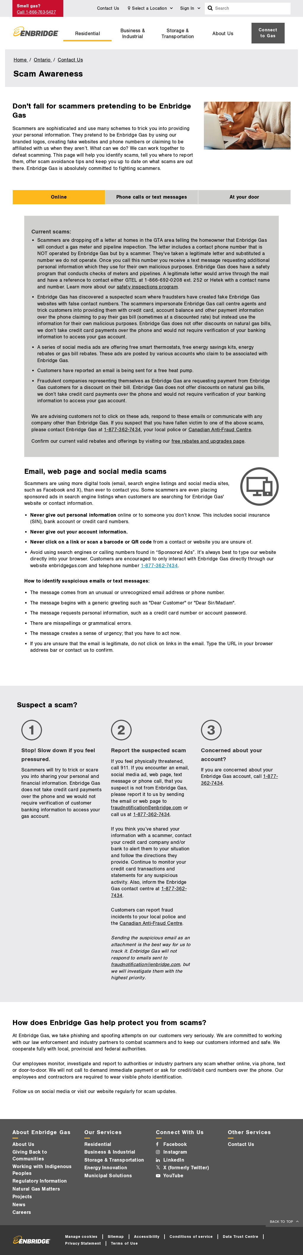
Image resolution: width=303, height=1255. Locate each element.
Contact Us (108, 8)
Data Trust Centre (240, 1236)
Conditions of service (191, 1236)
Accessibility (146, 1236)
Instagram (175, 1152)
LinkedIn (173, 1160)
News (18, 1205)
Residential (87, 34)
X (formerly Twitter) (186, 1168)
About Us (222, 34)
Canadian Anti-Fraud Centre (219, 430)
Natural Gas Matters (36, 1189)
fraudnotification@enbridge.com (146, 808)
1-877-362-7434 (122, 430)
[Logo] (36, 33)
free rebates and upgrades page (208, 441)
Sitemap (116, 1236)
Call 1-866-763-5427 (36, 12)
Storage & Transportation (178, 34)
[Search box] (210, 8)
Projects (22, 1197)
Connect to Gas (268, 32)
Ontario (43, 60)
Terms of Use (124, 1243)
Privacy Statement (83, 1243)
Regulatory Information (39, 1181)
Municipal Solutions (108, 1176)
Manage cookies (81, 1236)
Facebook (175, 1144)
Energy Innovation (105, 1168)
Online (59, 197)
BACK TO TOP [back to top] (282, 1222)
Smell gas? (28, 6)
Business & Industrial (132, 34)
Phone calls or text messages (151, 197)
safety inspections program (147, 287)
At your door (244, 197)
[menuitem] (87, 33)
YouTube (173, 1176)
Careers (21, 1212)
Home (21, 60)
